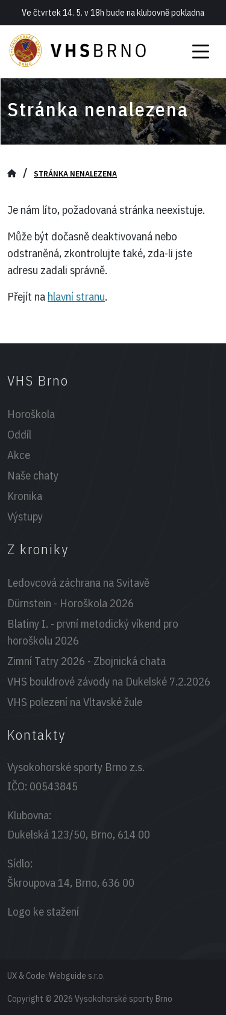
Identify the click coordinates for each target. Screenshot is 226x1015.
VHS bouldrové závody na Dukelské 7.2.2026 (108, 681)
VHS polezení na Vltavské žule (74, 702)
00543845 (54, 786)
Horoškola (31, 414)
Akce (18, 455)
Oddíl (19, 434)
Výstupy (25, 516)
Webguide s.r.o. (77, 975)
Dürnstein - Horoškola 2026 (70, 603)
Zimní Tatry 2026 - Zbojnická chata (86, 661)
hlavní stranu (76, 296)
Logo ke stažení (43, 911)
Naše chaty (32, 475)
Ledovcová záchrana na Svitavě (78, 582)
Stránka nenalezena (75, 173)
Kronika (24, 496)
